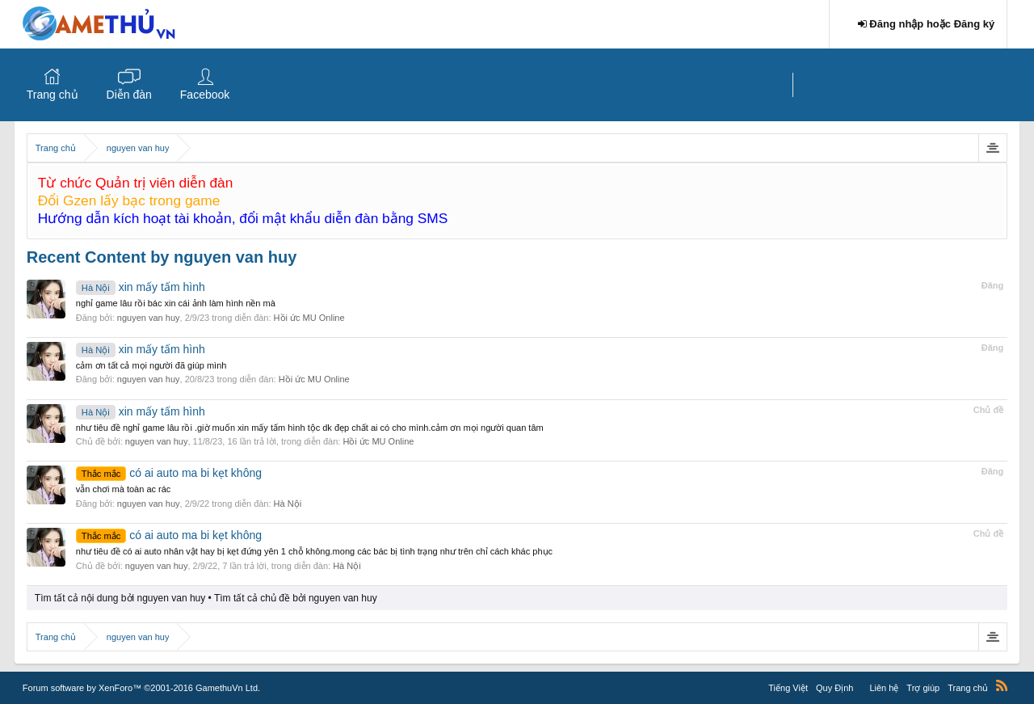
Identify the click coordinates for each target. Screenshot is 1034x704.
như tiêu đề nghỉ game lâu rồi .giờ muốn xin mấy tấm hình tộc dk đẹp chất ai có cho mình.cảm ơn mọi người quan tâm (310, 427)
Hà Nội (288, 503)
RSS (1001, 685)
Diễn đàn (129, 94)
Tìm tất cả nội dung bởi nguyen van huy (120, 598)
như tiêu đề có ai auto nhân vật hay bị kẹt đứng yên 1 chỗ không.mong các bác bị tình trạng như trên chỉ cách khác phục (314, 551)
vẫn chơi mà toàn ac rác (123, 489)
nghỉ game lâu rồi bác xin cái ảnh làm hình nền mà (175, 303)
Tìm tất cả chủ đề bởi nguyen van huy (295, 598)
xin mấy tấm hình (140, 286)
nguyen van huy (148, 317)
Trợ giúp (922, 688)
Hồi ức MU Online (309, 317)
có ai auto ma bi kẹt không (169, 472)
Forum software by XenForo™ (141, 688)
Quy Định (834, 688)
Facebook (204, 94)
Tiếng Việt (788, 688)
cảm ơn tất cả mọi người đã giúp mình (151, 365)
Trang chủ (52, 94)
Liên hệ (883, 688)
